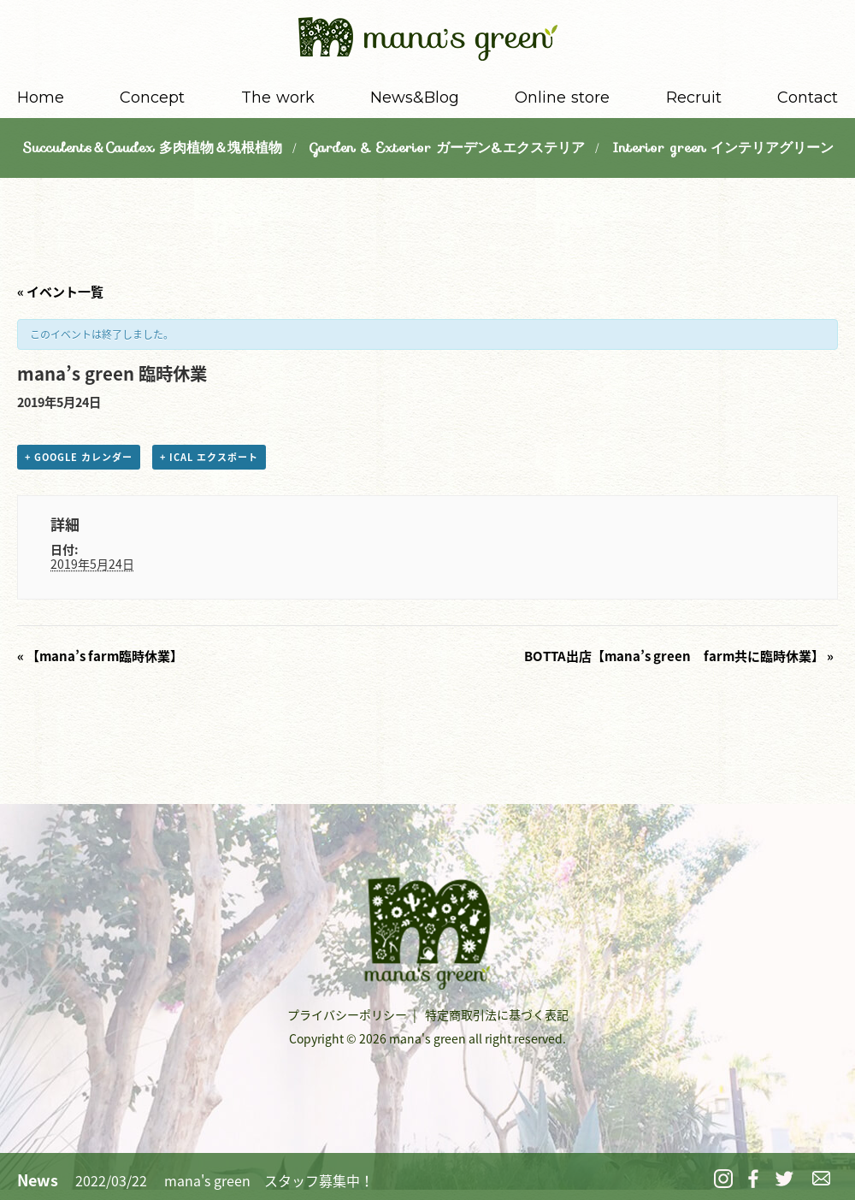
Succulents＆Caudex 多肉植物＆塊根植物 (152, 147)
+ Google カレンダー (79, 457)
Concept (152, 97)
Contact (807, 97)
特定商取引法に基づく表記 (497, 1014)
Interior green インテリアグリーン (723, 147)
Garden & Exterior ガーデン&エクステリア (447, 147)
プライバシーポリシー (347, 1014)
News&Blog (414, 97)
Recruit (694, 97)
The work (278, 97)
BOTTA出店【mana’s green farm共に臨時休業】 (679, 656)
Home (40, 97)
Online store (562, 97)
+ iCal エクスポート (209, 457)
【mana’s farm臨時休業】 (100, 656)
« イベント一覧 (60, 291)
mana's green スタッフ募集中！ (269, 1180)
